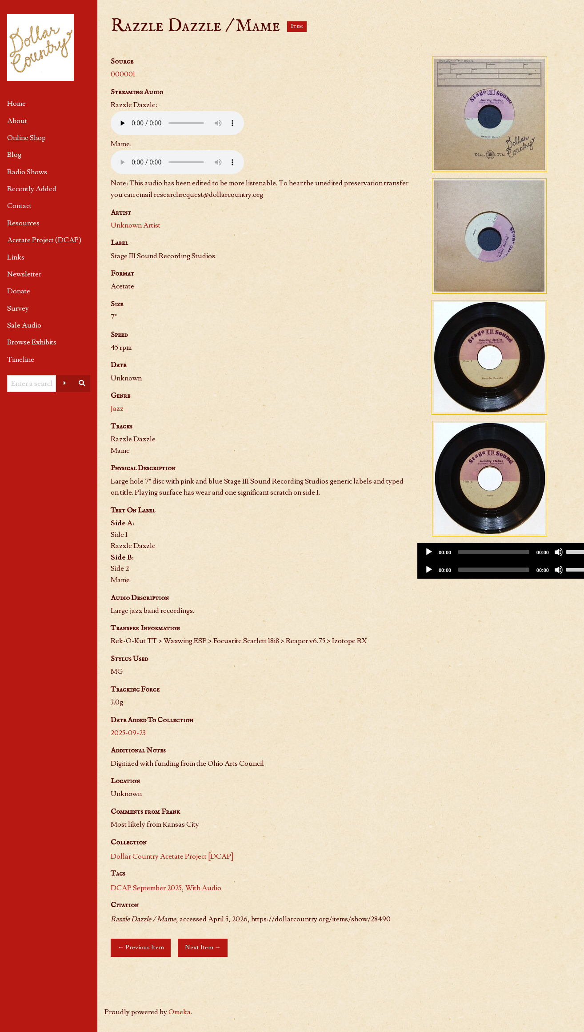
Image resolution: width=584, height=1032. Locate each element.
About (17, 120)
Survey (18, 308)
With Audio (203, 888)
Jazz (117, 408)
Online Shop (26, 137)
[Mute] (558, 552)
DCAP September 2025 (146, 888)
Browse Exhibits (31, 342)
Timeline (20, 359)
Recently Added (31, 188)
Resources (23, 223)
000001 (123, 74)
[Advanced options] (65, 383)
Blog (14, 154)
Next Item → (203, 947)
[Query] (31, 383)
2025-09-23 (128, 732)
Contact (19, 205)
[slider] (493, 552)
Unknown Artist (135, 225)
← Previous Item (140, 947)
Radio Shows (27, 172)
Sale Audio (24, 325)
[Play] (428, 552)
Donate (18, 291)
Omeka (179, 1012)
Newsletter (24, 274)
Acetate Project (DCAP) (44, 240)
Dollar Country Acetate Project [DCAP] (172, 856)
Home (16, 103)
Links (15, 257)
